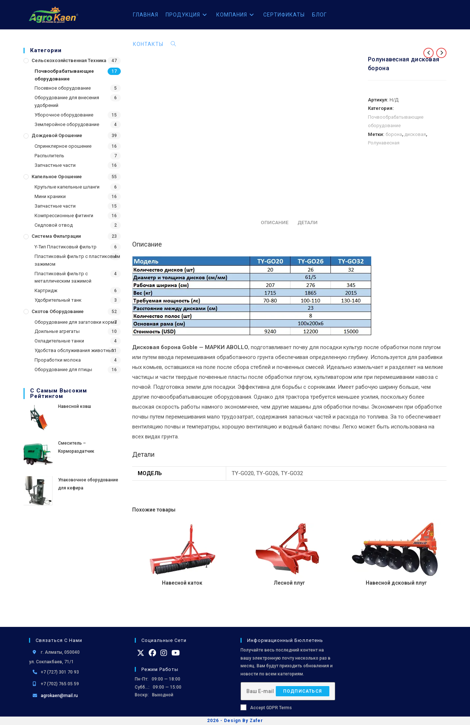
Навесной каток (182, 583)
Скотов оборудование (58, 311)
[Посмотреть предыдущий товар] (428, 53)
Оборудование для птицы (63, 369)
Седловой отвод (54, 225)
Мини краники (50, 196)
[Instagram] (163, 653)
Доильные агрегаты (57, 331)
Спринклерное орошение (63, 146)
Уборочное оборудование (64, 115)
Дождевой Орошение (57, 135)
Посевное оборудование (63, 88)
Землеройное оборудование (67, 124)
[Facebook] (152, 653)
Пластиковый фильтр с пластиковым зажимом (77, 260)
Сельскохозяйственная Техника (69, 60)
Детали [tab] (307, 222)
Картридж (46, 290)
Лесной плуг (289, 583)
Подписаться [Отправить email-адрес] (302, 690)
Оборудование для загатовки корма (76, 322)
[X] (140, 653)
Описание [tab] (275, 222)
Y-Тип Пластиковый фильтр (66, 247)
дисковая (415, 134)
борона (394, 134)
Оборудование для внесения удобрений (67, 101)
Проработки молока (58, 360)
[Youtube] (175, 653)
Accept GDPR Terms (266, 707)
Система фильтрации (56, 236)
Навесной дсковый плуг (396, 583)
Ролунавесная (384, 143)
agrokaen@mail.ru (59, 695)
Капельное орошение (57, 176)
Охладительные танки (59, 341)
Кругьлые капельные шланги (67, 187)
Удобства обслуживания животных (74, 350)
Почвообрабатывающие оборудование (64, 75)
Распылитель (49, 155)
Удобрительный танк (58, 300)
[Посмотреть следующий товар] (441, 53)
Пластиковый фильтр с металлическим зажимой (63, 277)
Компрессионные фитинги (64, 215)
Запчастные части (55, 165)
